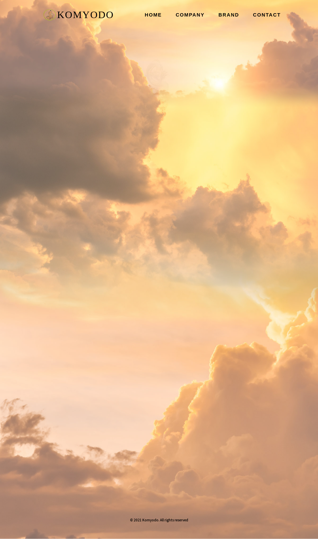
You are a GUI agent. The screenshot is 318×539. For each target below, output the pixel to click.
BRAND (228, 15)
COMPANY (190, 15)
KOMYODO (78, 15)
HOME (153, 15)
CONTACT (267, 15)
